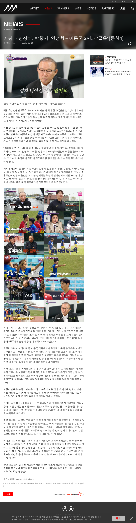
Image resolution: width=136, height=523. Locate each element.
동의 (118, 518)
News (16, 29)
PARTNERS (108, 8)
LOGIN (122, 1)
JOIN (114, 1)
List (8, 494)
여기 (72, 519)
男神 (122, 8)
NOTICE (91, 8)
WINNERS (63, 8)
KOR (131, 1)
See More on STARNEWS (68, 494)
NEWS (48, 8)
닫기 (131, 518)
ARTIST (34, 8)
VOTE (78, 8)
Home (6, 29)
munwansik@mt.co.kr (25, 479)
